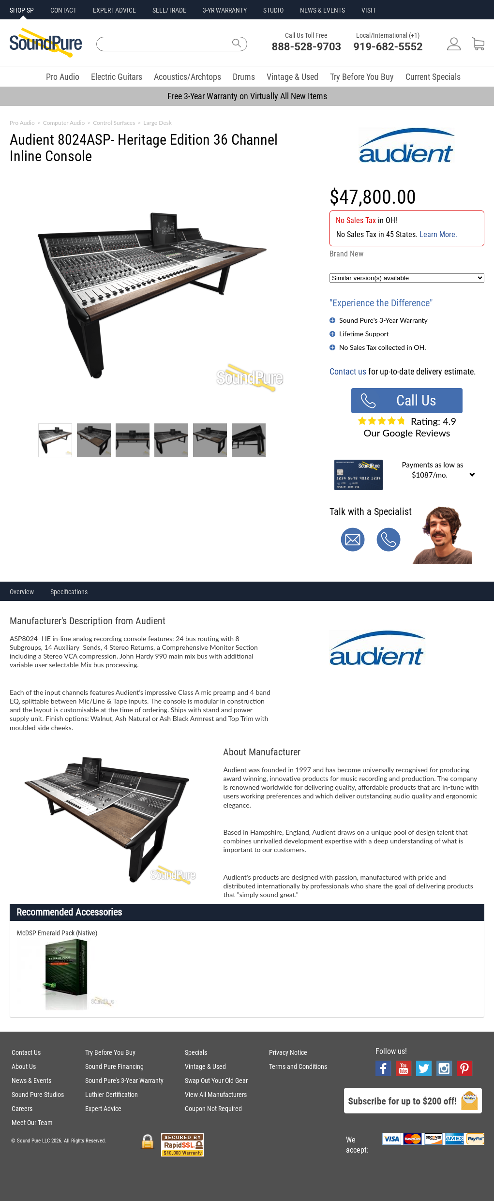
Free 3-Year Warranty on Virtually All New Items (247, 96)
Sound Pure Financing (114, 1066)
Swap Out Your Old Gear (216, 1080)
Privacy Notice (288, 1052)
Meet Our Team (32, 1122)
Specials (196, 1052)
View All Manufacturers (216, 1094)
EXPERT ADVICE (114, 10)
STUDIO (273, 10)
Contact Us (26, 1052)
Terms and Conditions (298, 1066)
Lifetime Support (364, 334)
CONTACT (63, 10)
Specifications (69, 592)
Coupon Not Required (213, 1108)
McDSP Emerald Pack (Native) (57, 933)
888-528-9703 (307, 47)
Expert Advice (103, 1108)
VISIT (368, 10)
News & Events (31, 1080)
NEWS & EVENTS (322, 10)
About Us (24, 1066)
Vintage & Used (292, 77)
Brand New (346, 253)
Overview (22, 592)
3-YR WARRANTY (225, 10)
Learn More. (438, 234)
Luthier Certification (111, 1094)
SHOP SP (22, 10)
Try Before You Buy (362, 77)
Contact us (347, 371)
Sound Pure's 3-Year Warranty (383, 320)
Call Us (416, 400)
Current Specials (433, 77)
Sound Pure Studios (38, 1094)
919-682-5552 (388, 47)
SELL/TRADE (169, 10)
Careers (22, 1108)
